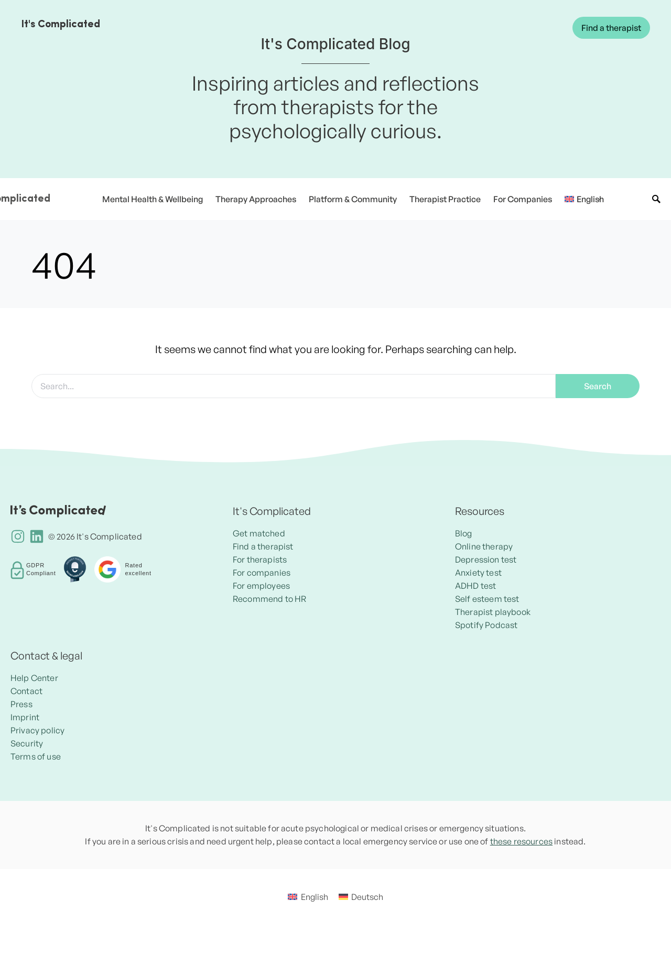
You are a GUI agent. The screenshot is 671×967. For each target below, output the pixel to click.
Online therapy (484, 546)
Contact (26, 691)
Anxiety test (478, 572)
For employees (261, 585)
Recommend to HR (269, 599)
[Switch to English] (308, 896)
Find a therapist (611, 28)
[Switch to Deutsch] (360, 896)
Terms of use (35, 756)
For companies (261, 572)
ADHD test (475, 585)
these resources (521, 841)
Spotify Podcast (486, 625)
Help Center (34, 678)
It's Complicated (60, 24)
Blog (463, 533)
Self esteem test (487, 599)
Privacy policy (37, 730)
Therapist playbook (493, 612)
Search (597, 386)
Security (26, 743)
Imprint (24, 717)
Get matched (259, 533)
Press (21, 704)
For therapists (260, 559)
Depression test (485, 559)
